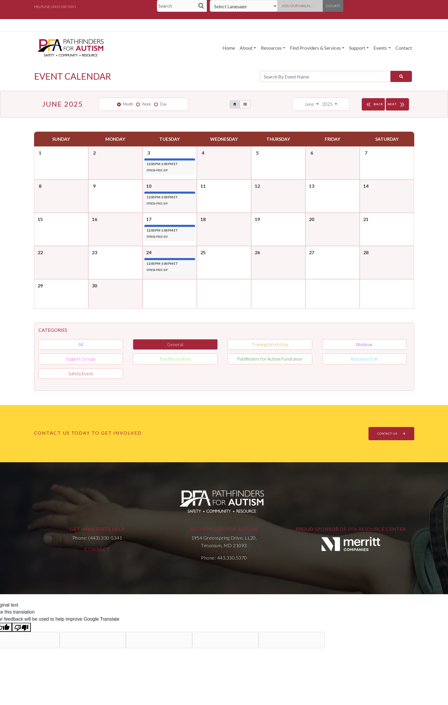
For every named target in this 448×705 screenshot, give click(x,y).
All (80, 344)
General (175, 344)
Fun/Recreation (175, 358)
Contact (403, 48)
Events (380, 48)
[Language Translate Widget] (244, 6)
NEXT (397, 104)
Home (228, 48)
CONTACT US (391, 433)
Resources (271, 48)
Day (163, 104)
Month (128, 104)
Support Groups (81, 358)
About (246, 48)
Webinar (364, 344)
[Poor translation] (21, 627)
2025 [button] (328, 104)
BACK (374, 104)
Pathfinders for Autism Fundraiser (269, 358)
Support (357, 48)
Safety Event (80, 373)
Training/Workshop (270, 344)
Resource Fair (364, 358)
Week (146, 104)
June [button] (310, 104)
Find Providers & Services (315, 48)
